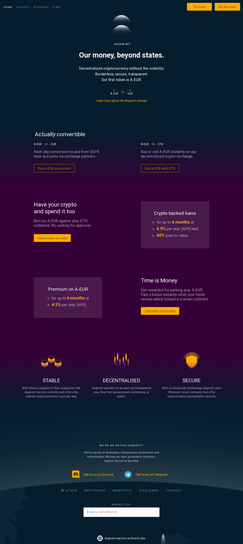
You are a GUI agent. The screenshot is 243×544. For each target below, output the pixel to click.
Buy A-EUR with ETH (160, 168)
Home (8, 7)
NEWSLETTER (121, 504)
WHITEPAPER (95, 490)
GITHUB (71, 490)
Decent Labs (137, 538)
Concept (23, 7)
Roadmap (41, 7)
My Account (227, 7)
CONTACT (174, 490)
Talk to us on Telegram (146, 474)
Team (56, 7)
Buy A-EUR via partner (54, 168)
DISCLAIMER (149, 490)
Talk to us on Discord (92, 475)
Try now (199, 7)
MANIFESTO (122, 490)
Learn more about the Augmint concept (121, 100)
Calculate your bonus (160, 311)
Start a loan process (52, 238)
